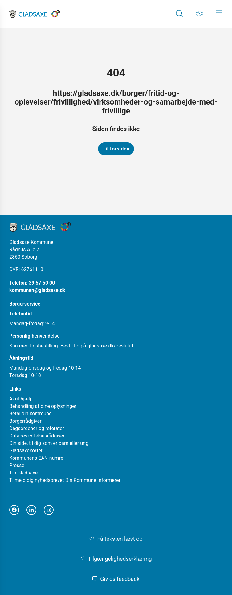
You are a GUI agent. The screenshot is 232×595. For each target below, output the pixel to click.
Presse (16, 465)
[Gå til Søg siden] (179, 14)
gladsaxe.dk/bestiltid (110, 346)
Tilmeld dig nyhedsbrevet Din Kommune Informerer (64, 480)
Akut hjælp (21, 399)
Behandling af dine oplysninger (42, 406)
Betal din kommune (30, 413)
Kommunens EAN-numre (36, 458)
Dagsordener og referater (36, 428)
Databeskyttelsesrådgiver (37, 436)
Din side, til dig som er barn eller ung (48, 443)
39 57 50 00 (42, 283)
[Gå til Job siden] (199, 14)
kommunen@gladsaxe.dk (37, 290)
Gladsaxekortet (26, 450)
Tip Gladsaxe (23, 473)
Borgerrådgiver (25, 421)
